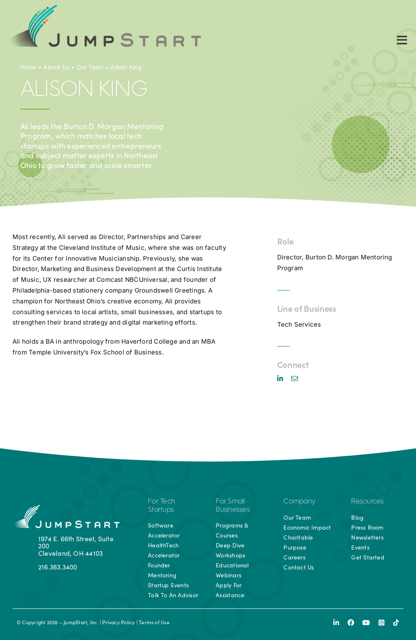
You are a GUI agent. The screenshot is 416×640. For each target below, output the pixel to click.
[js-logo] (103, 7)
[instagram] (381, 622)
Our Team (90, 67)
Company (299, 501)
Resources (367, 501)
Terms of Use (154, 622)
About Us (56, 67)
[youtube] (366, 622)
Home (28, 67)
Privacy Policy (118, 622)
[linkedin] (280, 378)
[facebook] (350, 622)
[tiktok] (396, 622)
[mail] (294, 378)
